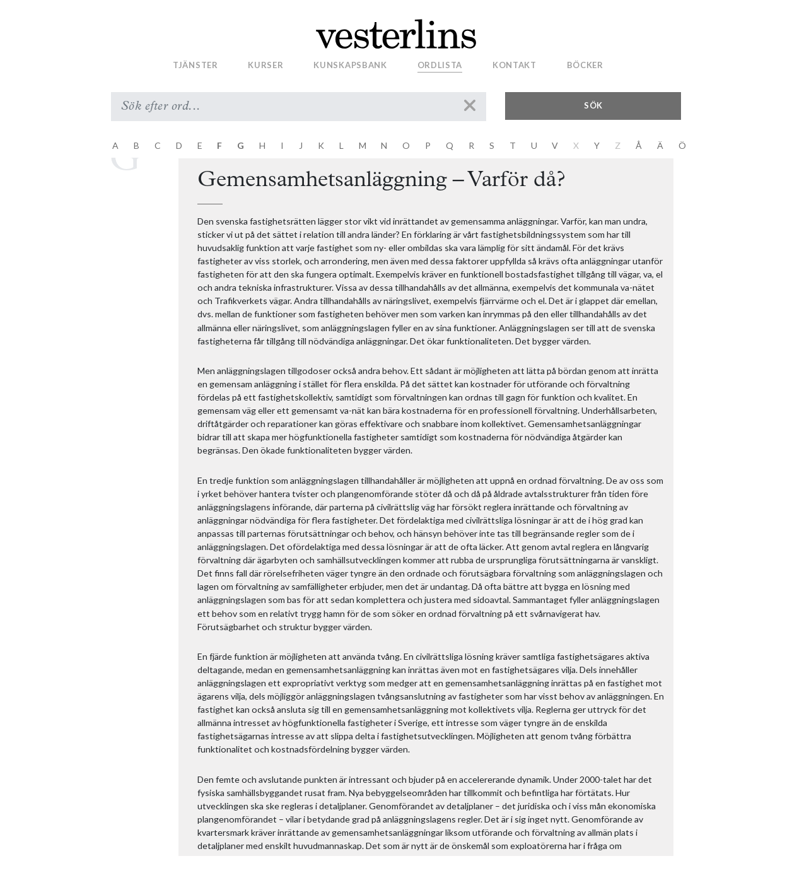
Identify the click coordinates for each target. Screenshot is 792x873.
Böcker (585, 65)
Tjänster (195, 65)
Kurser (265, 65)
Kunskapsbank (350, 65)
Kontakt (514, 65)
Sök (593, 105)
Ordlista (440, 65)
